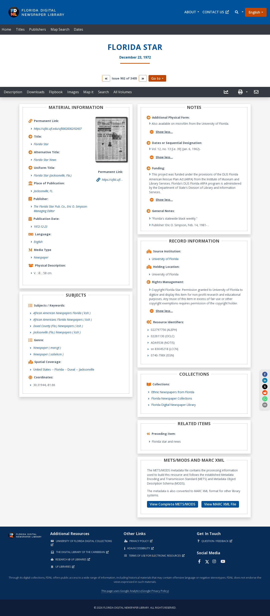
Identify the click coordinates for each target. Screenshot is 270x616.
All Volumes (122, 92)
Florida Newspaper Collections (171, 398)
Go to (156, 78)
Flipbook (56, 92)
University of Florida (165, 259)
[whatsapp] (264, 398)
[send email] (264, 405)
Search (103, 92)
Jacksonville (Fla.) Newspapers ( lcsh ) (57, 332)
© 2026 (135, 607)
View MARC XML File (220, 504)
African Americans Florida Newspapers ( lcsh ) (62, 320)
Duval (71, 369)
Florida (59, 369)
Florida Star (41, 144)
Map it (88, 92)
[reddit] (264, 392)
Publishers (37, 29)
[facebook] (264, 374)
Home (6, 29)
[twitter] (264, 386)
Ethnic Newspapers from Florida (172, 392)
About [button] (190, 12)
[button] (239, 12)
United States (42, 369)
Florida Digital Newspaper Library (173, 405)
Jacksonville (86, 369)
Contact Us (215, 12)
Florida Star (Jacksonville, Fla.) (53, 175)
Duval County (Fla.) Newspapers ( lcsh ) (58, 326)
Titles (20, 29)
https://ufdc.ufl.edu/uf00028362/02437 (58, 129)
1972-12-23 (40, 226)
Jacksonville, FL (43, 191)
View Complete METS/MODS (172, 504)
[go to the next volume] (143, 78)
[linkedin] (264, 380)
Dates (78, 29)
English (254, 12)
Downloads (36, 92)
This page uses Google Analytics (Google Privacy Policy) (135, 591)
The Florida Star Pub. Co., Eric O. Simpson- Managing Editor (61, 208)
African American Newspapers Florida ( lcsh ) (61, 313)
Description (13, 92)
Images (73, 92)
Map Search (60, 29)
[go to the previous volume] (106, 78)
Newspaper (41, 257)
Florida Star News (45, 160)
